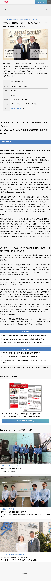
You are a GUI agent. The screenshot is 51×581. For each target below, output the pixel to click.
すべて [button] (5, 9)
